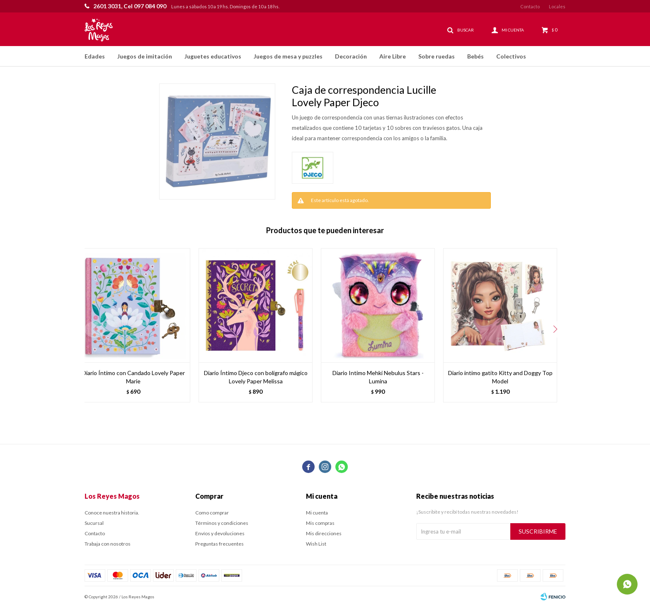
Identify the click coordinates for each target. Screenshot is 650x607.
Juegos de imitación (144, 56)
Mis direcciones (324, 533)
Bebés (475, 56)
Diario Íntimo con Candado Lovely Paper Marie (133, 377)
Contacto (530, 6)
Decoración (351, 56)
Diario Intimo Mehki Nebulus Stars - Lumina (378, 377)
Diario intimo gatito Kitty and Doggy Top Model (500, 377)
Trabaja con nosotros (108, 544)
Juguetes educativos (212, 56)
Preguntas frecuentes (219, 544)
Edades (95, 56)
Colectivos (511, 56)
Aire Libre (392, 56)
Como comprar (212, 512)
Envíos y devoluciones (220, 533)
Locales (557, 6)
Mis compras (320, 523)
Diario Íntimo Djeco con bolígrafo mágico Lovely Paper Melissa (256, 377)
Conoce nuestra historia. (112, 512)
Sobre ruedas (436, 56)
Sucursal (94, 523)
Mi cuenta (317, 512)
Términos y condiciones (221, 523)
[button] (555, 329)
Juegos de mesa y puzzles (288, 56)
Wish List (316, 544)
